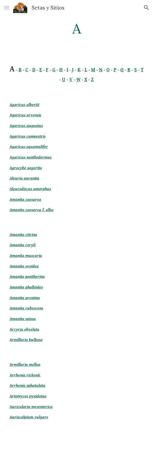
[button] (6, 7)
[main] (76, 28)
